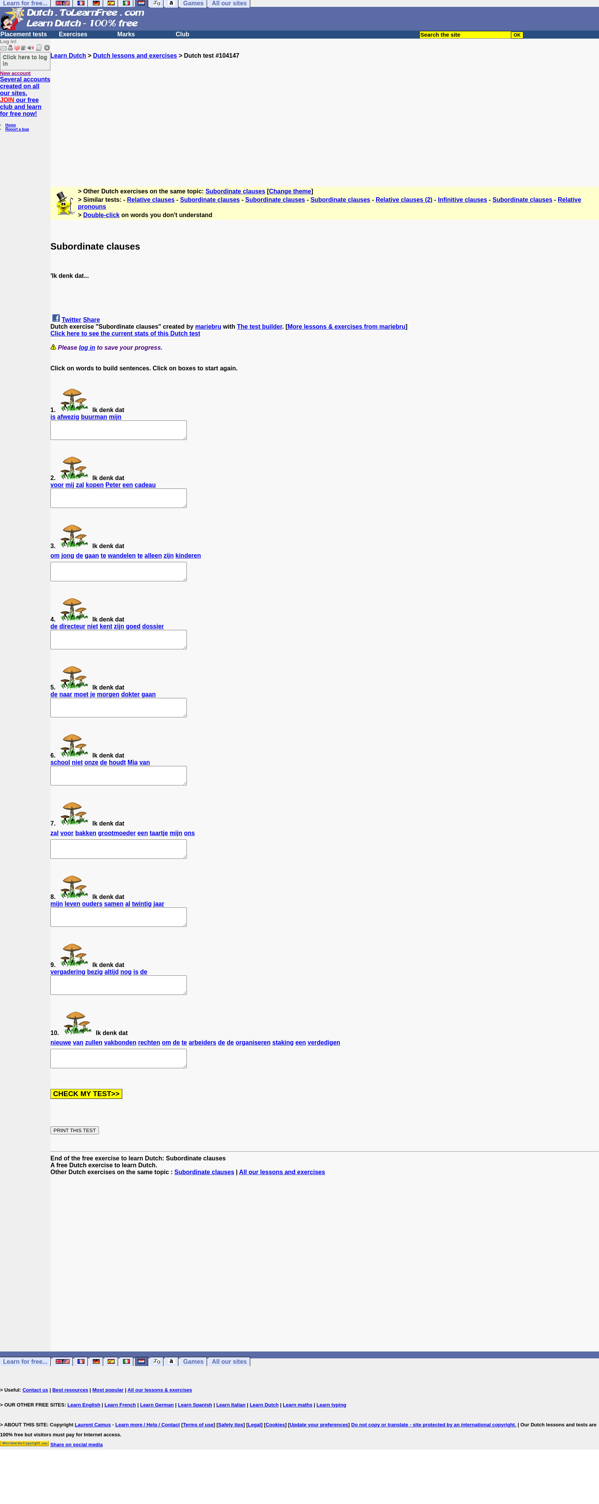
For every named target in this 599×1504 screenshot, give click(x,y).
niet (92, 636)
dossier (153, 636)
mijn (115, 417)
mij (69, 488)
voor (57, 488)
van (144, 779)
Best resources (70, 1424)
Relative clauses (151, 199)
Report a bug (17, 129)
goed (133, 636)
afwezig (68, 417)
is (52, 417)
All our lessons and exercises (282, 1206)
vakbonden (120, 1073)
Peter (113, 488)
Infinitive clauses (462, 199)
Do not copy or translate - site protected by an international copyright (433, 1459)
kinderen (188, 562)
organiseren (253, 1073)
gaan (92, 562)
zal (80, 488)
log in (87, 347)
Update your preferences (319, 1459)
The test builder (259, 326)
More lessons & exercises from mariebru (347, 326)
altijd (111, 999)
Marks (126, 34)
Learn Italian (231, 1439)
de (79, 562)
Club (182, 34)
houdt (117, 779)
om (55, 562)
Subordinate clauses (236, 191)
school (60, 779)
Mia (133, 779)
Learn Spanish (195, 1439)
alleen (153, 562)
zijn (169, 562)
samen (114, 928)
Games (193, 1396)
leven (72, 928)
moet (81, 708)
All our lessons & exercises (160, 1424)
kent (106, 636)
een (128, 488)
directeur (72, 636)
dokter (130, 708)
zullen (93, 1073)
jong (67, 562)
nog (125, 999)
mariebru (208, 326)
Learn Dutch (68, 55)
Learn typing (331, 1439)
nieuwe (60, 1073)
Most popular (108, 1424)
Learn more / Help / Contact (147, 1459)
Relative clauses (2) (404, 199)
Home (10, 125)
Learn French (120, 1439)
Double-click (101, 215)
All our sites (229, 1396)
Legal (254, 1459)
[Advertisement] (325, 112)
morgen (108, 708)
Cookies (275, 1459)
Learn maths (297, 1439)
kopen (95, 488)
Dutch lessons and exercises (135, 55)
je (92, 708)
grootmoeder (117, 853)
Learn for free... (25, 1396)
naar (65, 708)
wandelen (122, 562)
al (127, 928)
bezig (95, 999)
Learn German (157, 1439)
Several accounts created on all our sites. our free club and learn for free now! (25, 96)
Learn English (84, 1439)
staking (283, 1073)
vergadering (68, 999)
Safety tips (230, 1459)
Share (91, 319)
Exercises (73, 34)
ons (189, 853)
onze (91, 779)
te (103, 562)
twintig (142, 928)
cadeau (145, 488)
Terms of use (198, 1459)
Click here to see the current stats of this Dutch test (125, 333)
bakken (85, 853)
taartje (159, 853)
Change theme (290, 191)
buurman (94, 417)
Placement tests (23, 34)
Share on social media (76, 1479)
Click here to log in (25, 60)
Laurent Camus (93, 1459)
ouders (92, 928)
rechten (149, 1073)
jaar (158, 928)
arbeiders (202, 1073)
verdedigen (324, 1073)
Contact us (35, 1424)
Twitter (71, 319)
